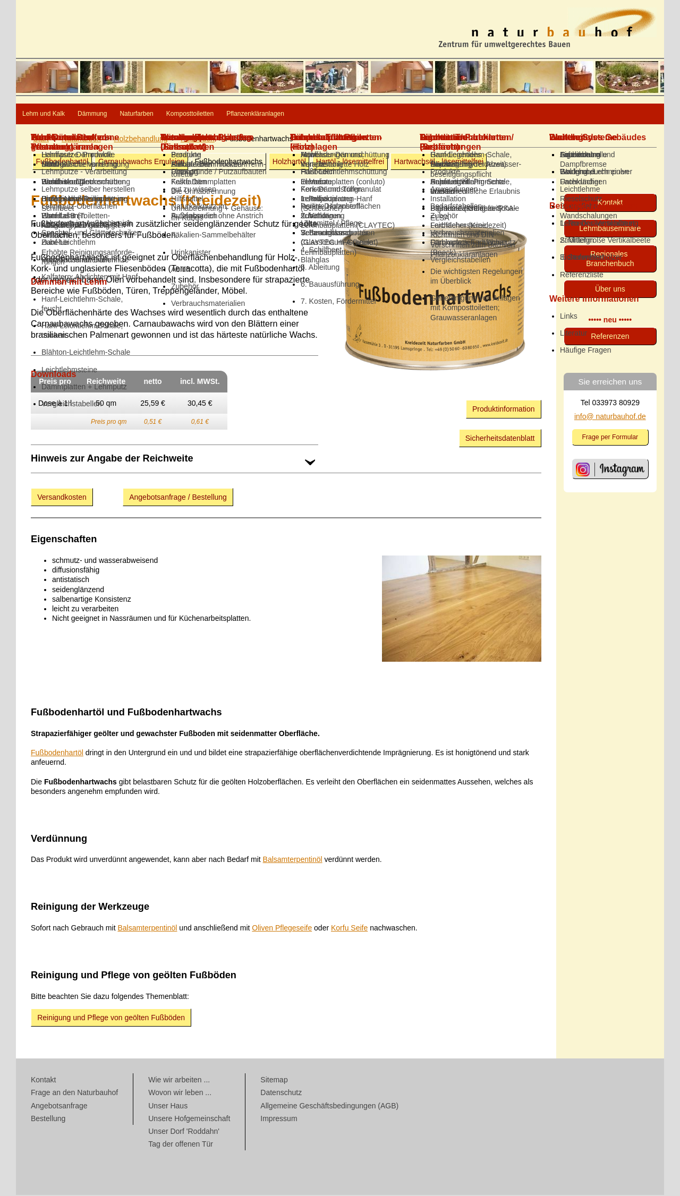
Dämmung (140, 114)
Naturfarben (214, 114)
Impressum (278, 1119)
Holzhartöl (289, 162)
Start (41, 139)
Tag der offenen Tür (180, 1145)
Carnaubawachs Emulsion (141, 162)
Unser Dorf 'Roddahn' (183, 1132)
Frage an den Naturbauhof (74, 1093)
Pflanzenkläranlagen (404, 114)
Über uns (610, 290)
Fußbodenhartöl (62, 162)
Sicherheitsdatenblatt (500, 439)
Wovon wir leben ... (179, 1093)
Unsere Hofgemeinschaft (189, 1119)
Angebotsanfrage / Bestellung (178, 498)
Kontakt (610, 203)
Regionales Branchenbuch (610, 260)
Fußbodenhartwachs (228, 162)
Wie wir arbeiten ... (179, 1081)
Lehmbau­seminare (610, 229)
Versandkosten (62, 498)
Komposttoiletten (301, 114)
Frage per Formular (610, 438)
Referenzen (610, 337)
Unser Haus (168, 1107)
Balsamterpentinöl (292, 860)
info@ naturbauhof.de (610, 417)
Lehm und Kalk (60, 114)
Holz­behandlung (140, 139)
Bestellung (48, 1119)
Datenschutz (281, 1093)
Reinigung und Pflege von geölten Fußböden (111, 1018)
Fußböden (198, 139)
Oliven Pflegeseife (282, 929)
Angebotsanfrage (59, 1107)
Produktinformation (503, 410)
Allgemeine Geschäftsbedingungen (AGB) (329, 1107)
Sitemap (273, 1081)
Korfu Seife (349, 929)
